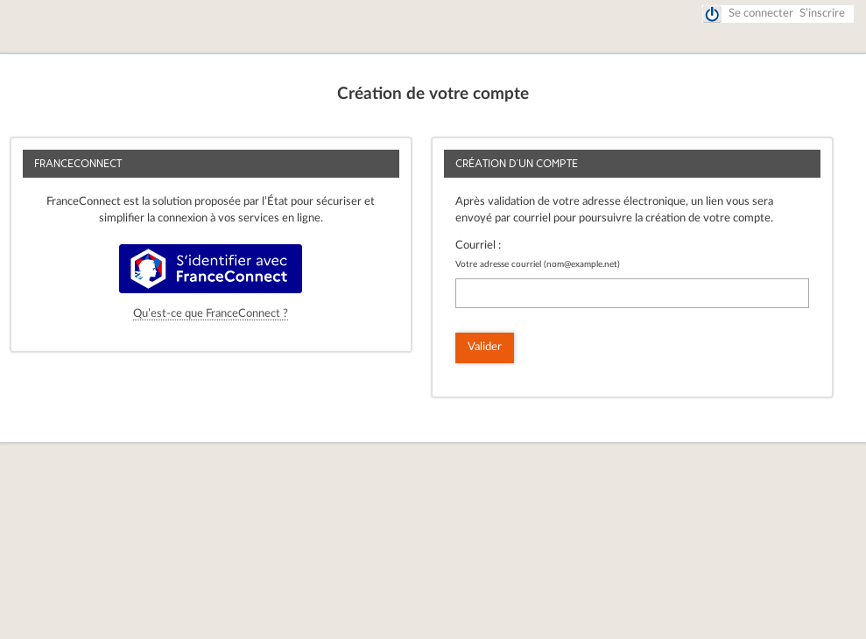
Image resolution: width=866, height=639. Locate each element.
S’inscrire (822, 13)
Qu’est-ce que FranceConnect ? (210, 314)
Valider (485, 347)
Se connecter (761, 13)
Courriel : (478, 245)
